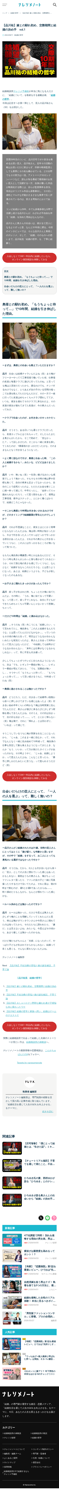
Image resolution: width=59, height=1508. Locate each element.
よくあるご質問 (10, 1458)
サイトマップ (9, 1462)
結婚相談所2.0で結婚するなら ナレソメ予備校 (16, 1472)
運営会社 (36, 1462)
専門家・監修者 (39, 1453)
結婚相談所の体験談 (36, 1042)
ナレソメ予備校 (21, 91)
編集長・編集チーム (12, 1453)
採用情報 (8, 1467)
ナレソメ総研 (9, 1437)
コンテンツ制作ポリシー (43, 1449)
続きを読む (47, 1111)
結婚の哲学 (19, 35)
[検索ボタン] (55, 5)
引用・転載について (41, 1458)
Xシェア (40, 1218)
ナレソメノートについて (14, 1449)
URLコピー (54, 1218)
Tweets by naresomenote (29, 1062)
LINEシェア (47, 1218)
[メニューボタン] (4, 4)
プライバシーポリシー (42, 1467)
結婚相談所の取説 (39, 1433)
